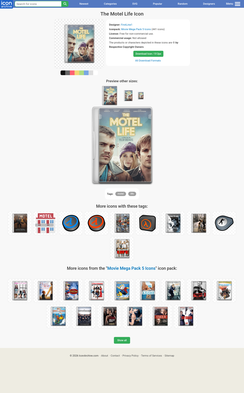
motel (121, 193)
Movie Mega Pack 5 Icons (136, 29)
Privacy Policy (130, 355)
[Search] (64, 4)
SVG (134, 3)
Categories (110, 3)
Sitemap (169, 355)
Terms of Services (151, 355)
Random (183, 3)
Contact (115, 355)
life (132, 193)
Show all (122, 340)
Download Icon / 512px (148, 53)
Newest (83, 3)
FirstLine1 (126, 24)
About (104, 355)
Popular (157, 3)
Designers (209, 3)
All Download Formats (148, 60)
